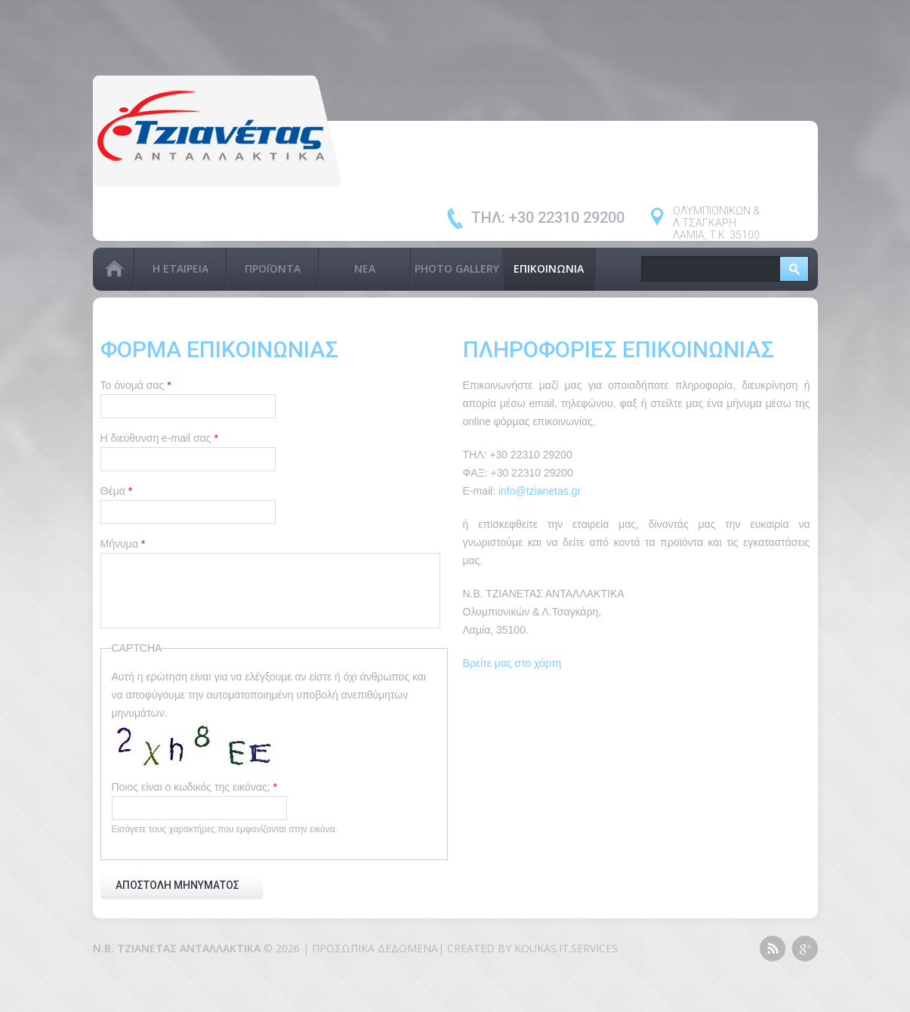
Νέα (364, 268)
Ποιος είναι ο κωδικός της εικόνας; (194, 787)
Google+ (804, 948)
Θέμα (116, 491)
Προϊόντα (273, 268)
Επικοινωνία (549, 268)
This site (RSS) (772, 948)
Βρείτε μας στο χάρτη (512, 663)
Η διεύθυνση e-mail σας (159, 438)
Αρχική (113, 269)
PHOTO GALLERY (457, 268)
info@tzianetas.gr (539, 491)
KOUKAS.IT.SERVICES (566, 948)
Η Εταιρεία (180, 268)
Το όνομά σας (135, 385)
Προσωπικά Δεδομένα (375, 948)
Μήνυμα (123, 544)
